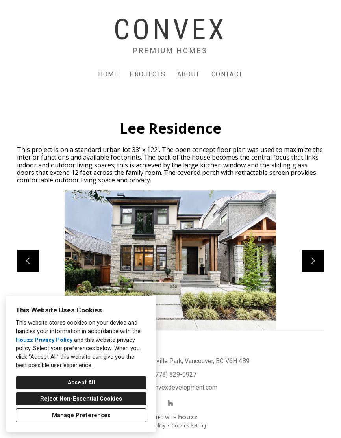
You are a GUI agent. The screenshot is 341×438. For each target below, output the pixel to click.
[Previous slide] (28, 261)
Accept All (81, 382)
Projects (148, 74)
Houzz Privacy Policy (44, 340)
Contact (227, 74)
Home (108, 74)
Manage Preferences (81, 415)
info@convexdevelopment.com (174, 387)
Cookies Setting (189, 426)
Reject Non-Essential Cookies (81, 398)
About (188, 74)
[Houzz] (170, 403)
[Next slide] (313, 261)
